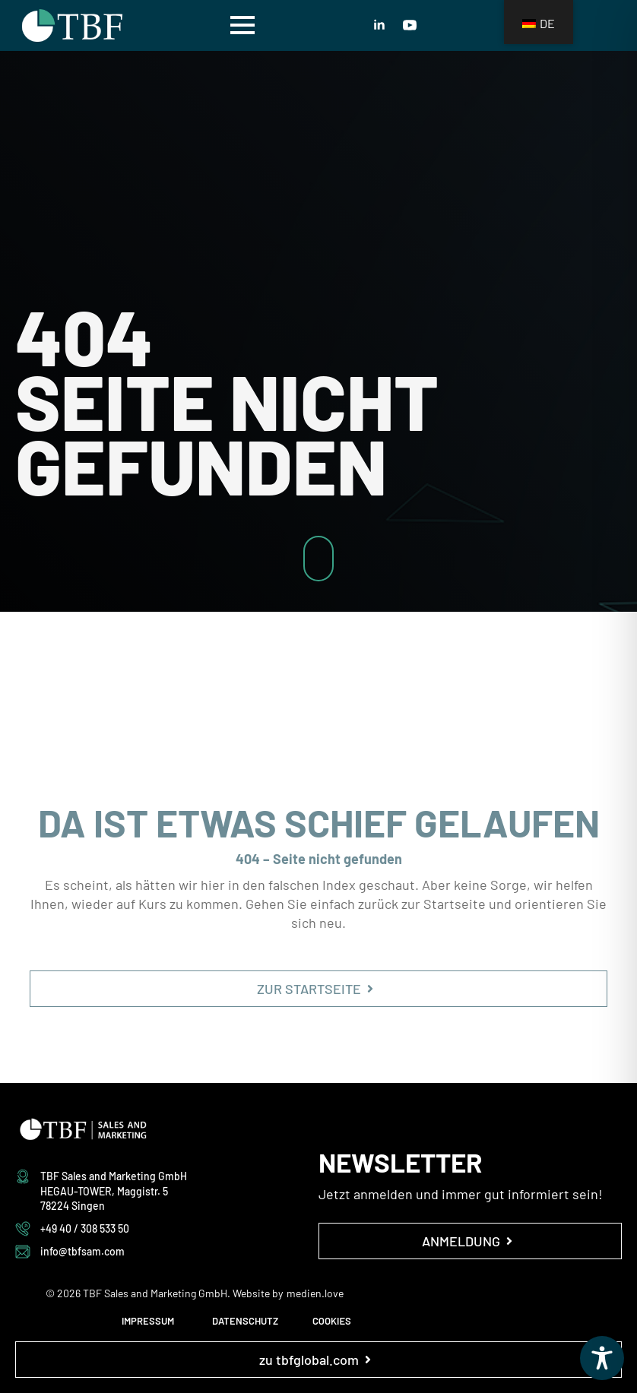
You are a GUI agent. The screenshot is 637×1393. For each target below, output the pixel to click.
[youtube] (410, 25)
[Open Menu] (242, 25)
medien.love (315, 1293)
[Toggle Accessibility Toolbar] (602, 1358)
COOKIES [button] (331, 1321)
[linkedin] (379, 25)
